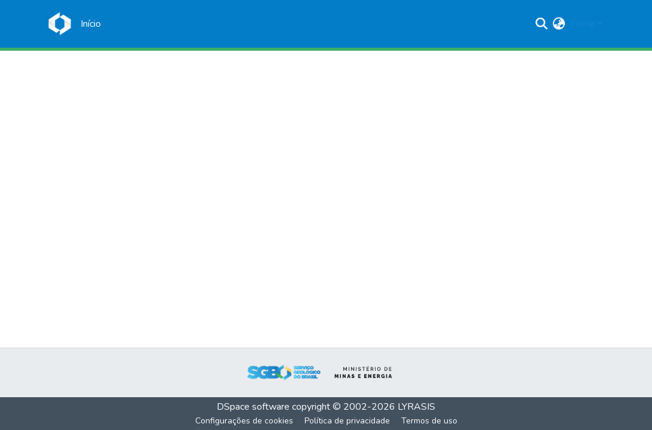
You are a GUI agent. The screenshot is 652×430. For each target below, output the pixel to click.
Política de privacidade (347, 420)
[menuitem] (559, 24)
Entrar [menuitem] (582, 23)
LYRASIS (416, 406)
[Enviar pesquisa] (541, 24)
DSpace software (253, 406)
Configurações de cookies (244, 420)
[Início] (91, 24)
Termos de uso (429, 420)
